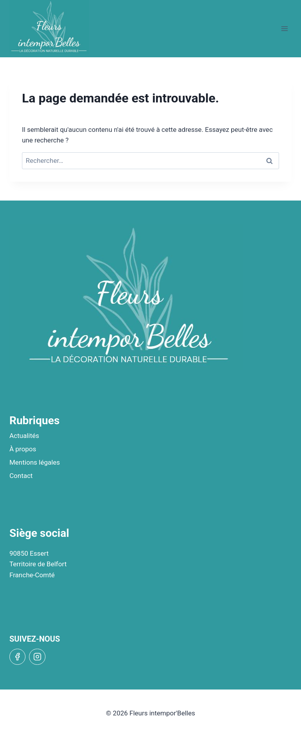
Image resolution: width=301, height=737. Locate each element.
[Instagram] (37, 657)
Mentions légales (34, 462)
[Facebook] (17, 657)
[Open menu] (284, 28)
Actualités (24, 436)
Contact (21, 476)
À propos (22, 449)
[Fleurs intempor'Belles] (49, 27)
